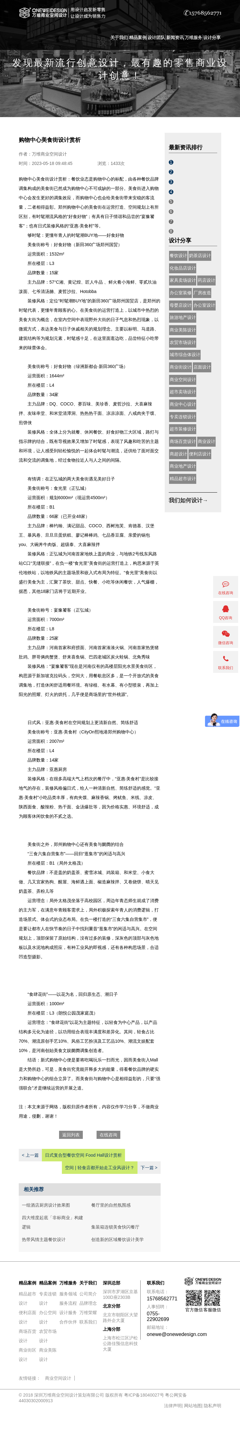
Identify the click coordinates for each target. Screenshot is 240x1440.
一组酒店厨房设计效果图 (46, 1205)
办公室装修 (181, 292)
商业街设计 (181, 367)
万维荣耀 (88, 1312)
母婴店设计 (181, 305)
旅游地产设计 (183, 317)
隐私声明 (212, 1405)
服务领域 (68, 1293)
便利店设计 (200, 453)
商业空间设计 (183, 379)
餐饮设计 (178, 255)
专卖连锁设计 (183, 416)
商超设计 (178, 453)
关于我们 (119, 37)
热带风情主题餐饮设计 (44, 1239)
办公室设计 (204, 305)
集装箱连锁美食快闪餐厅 (115, 1226)
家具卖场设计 (183, 280)
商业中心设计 (183, 404)
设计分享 (212, 37)
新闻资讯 (175, 37)
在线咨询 (108, 1134)
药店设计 (206, 280)
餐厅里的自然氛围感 (111, 1205)
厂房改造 (202, 292)
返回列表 (71, 1134)
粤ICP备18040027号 (144, 1395)
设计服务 (68, 1312)
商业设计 (206, 441)
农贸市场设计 (183, 342)
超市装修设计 (183, 428)
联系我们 (88, 1321)
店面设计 (202, 367)
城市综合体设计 (185, 354)
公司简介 (88, 1293)
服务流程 (68, 1303)
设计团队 (156, 37)
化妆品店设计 (183, 268)
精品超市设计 (183, 478)
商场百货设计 (183, 441)
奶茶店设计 (200, 255)
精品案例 (138, 37)
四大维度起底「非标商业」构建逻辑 (52, 1222)
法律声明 (173, 1405)
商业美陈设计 (183, 329)
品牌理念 (88, 1303)
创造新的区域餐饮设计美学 (117, 1239)
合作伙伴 (68, 1321)
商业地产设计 (183, 466)
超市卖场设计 (183, 391)
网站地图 (193, 1405)
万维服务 (193, 37)
